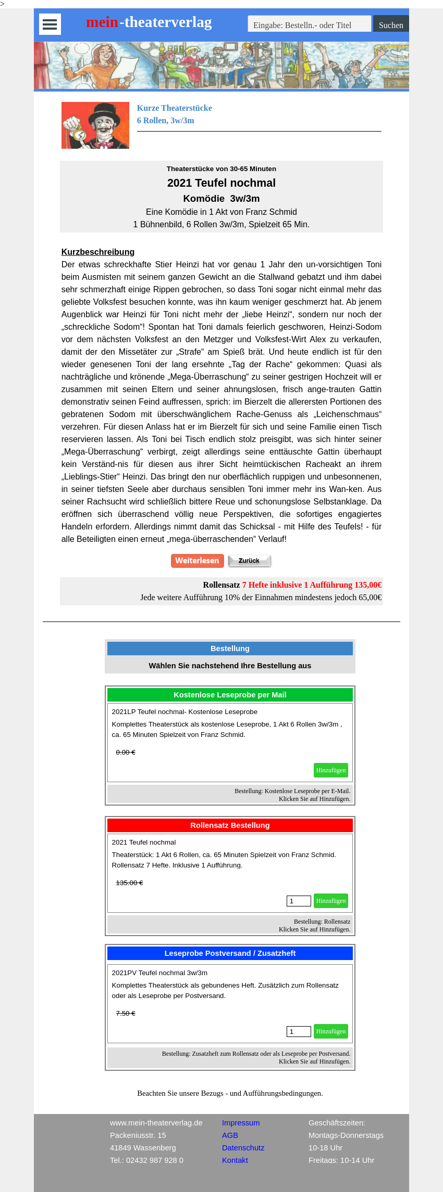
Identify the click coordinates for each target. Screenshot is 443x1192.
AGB (230, 1135)
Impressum (241, 1123)
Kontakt (235, 1160)
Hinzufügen (331, 770)
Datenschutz (243, 1148)
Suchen (391, 25)
